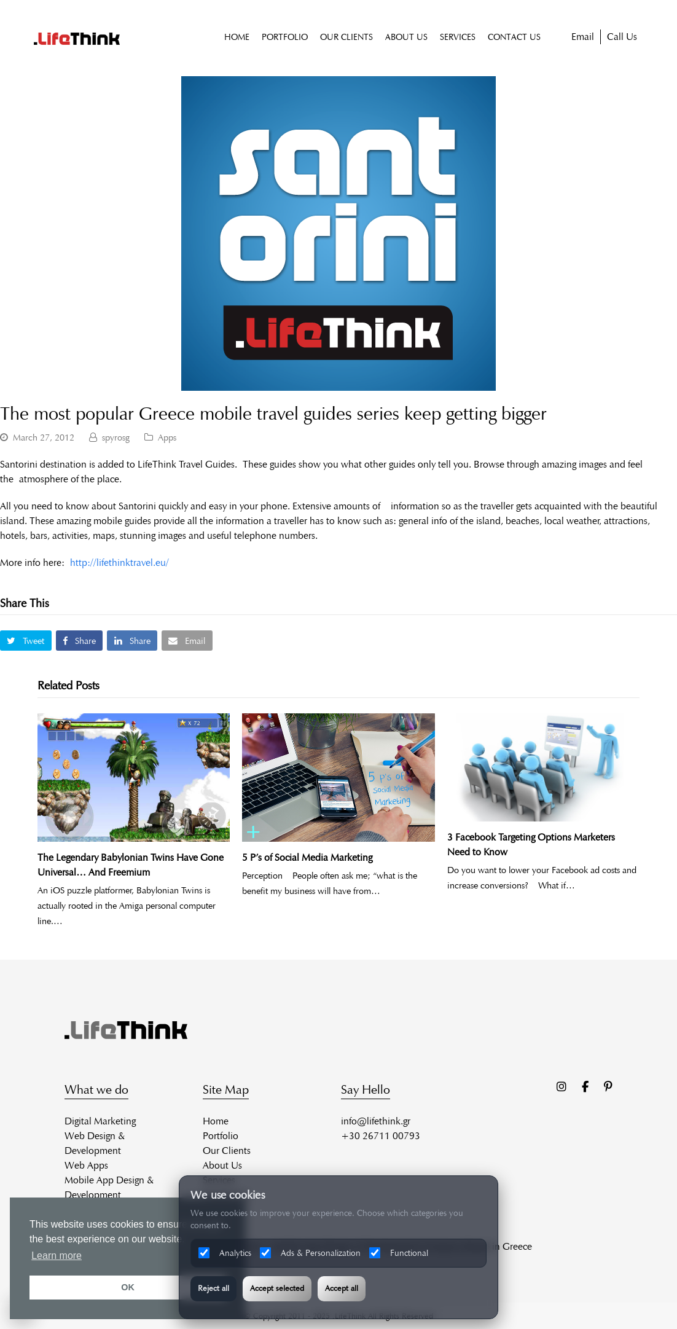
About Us (222, 1165)
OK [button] (128, 1287)
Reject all (213, 1288)
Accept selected (277, 1288)
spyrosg (116, 437)
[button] (26, 640)
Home (216, 1121)
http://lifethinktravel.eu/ (119, 562)
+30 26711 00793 (380, 1136)
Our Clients (227, 1150)
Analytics (224, 1252)
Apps (167, 437)
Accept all (341, 1288)
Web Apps (86, 1165)
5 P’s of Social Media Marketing (307, 857)
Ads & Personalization (310, 1252)
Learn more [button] (56, 1255)
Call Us (622, 36)
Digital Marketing (100, 1121)
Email (582, 36)
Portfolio (220, 1136)
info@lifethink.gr (375, 1121)
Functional (398, 1252)
